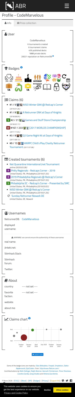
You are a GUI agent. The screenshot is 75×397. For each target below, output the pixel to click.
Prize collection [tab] (26, 23)
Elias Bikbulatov (42, 365)
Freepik (51, 365)
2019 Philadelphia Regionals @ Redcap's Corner (37, 177)
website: (8, 302)
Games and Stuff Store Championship (45, 120)
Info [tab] (8, 23)
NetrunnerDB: (12, 219)
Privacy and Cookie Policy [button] (16, 393)
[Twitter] (67, 380)
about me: (9, 308)
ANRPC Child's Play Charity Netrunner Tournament (37, 145)
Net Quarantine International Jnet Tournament (34, 164)
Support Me (55, 380)
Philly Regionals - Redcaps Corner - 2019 (33, 170)
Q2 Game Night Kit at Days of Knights (42, 135)
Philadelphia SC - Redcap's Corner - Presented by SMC (40, 183)
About (23, 380)
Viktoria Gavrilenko (50, 373)
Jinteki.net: (10, 248)
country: (8, 286)
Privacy (45, 380)
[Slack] (63, 380)
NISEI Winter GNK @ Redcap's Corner (43, 105)
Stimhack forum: (9, 261)
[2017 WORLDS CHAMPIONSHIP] (47, 128)
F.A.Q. (17, 380)
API (30, 380)
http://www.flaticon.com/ (49, 368)
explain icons (37, 354)
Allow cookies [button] (62, 390)
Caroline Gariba (23, 373)
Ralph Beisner (36, 371)
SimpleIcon (59, 365)
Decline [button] (47, 390)
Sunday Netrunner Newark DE (28, 196)
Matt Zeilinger (25, 371)
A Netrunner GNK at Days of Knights (42, 112)
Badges (37, 380)
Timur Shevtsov (65, 371)
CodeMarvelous (30, 219)
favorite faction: (8, 294)
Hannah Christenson (50, 371)
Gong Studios (35, 373)
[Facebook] (71, 380)
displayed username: (10, 227)
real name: (10, 242)
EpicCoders (30, 368)
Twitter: (8, 269)
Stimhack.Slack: (12, 253)
